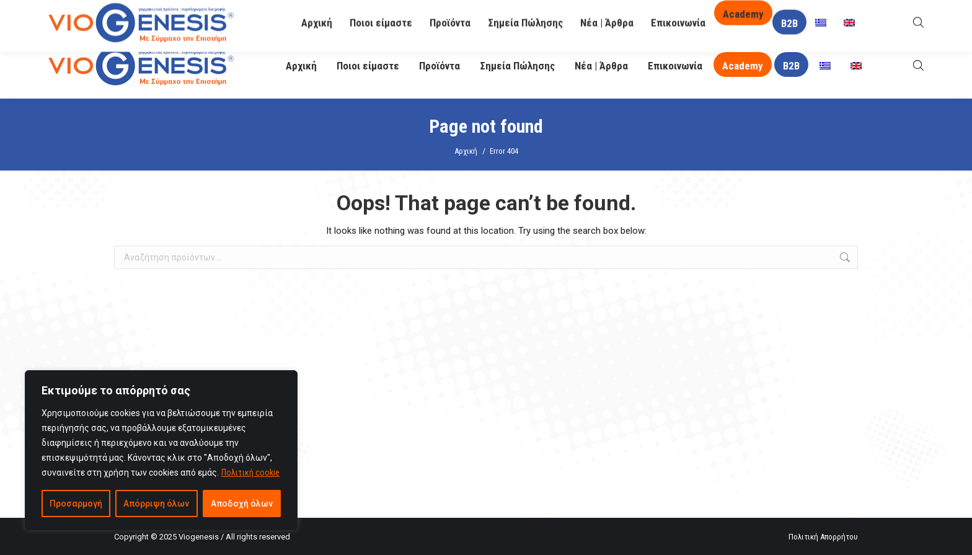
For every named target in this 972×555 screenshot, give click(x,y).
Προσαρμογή (76, 503)
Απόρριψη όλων (156, 503)
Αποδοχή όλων (242, 503)
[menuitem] (825, 66)
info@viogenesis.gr (370, 17)
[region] (161, 450)
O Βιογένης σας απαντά (678, 16)
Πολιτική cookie (250, 472)
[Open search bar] (918, 65)
